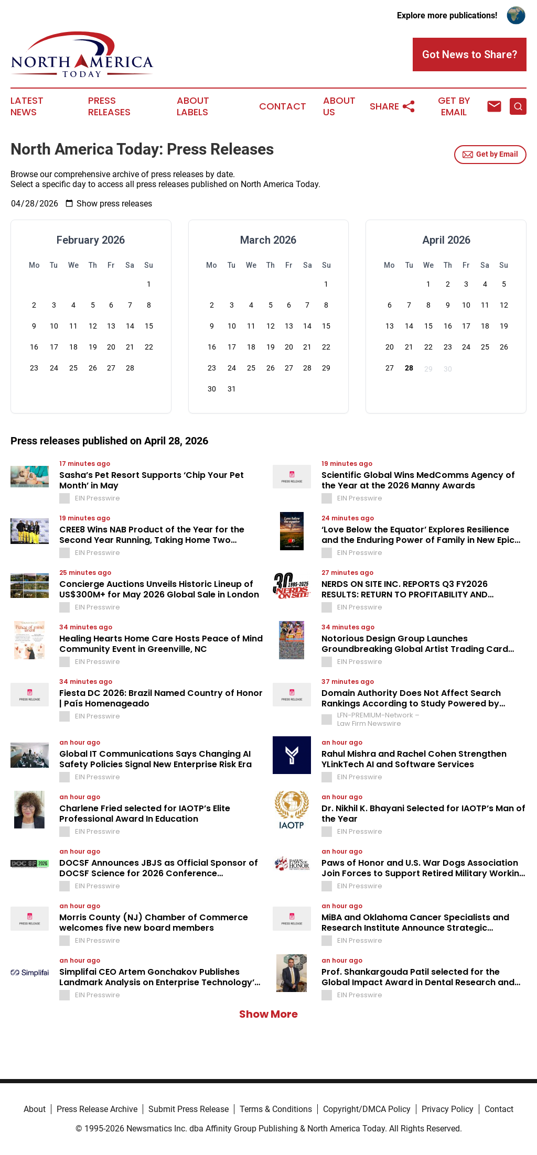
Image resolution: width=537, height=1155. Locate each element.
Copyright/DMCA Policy (367, 1109)
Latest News (27, 106)
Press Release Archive (97, 1109)
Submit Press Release (188, 1109)
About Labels (193, 106)
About (35, 1109)
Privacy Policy (448, 1109)
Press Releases (109, 106)
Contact (282, 106)
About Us (339, 106)
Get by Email (490, 154)
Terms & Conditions (276, 1109)
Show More (268, 1014)
